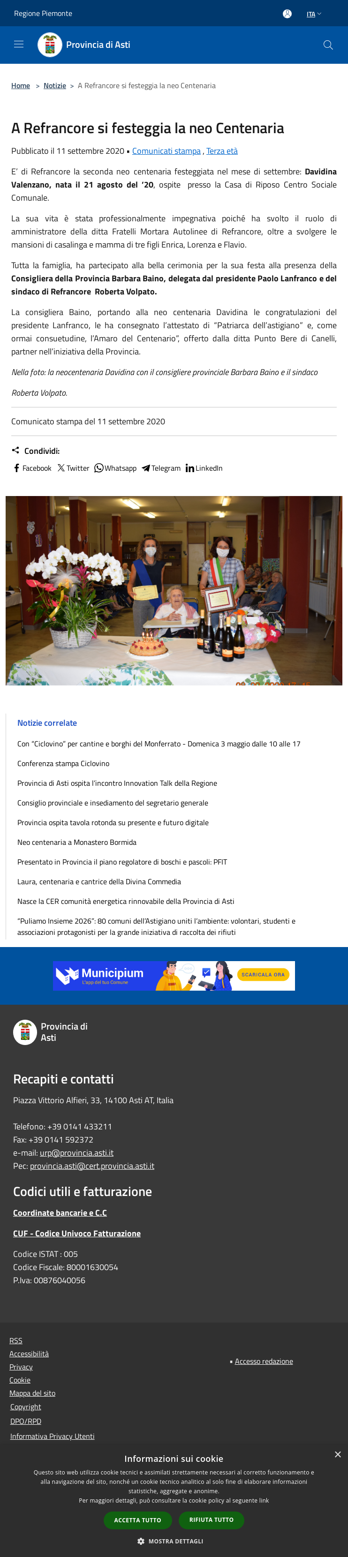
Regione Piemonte (43, 13)
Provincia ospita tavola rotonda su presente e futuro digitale (113, 822)
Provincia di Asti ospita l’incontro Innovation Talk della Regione (117, 783)
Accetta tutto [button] (137, 1520)
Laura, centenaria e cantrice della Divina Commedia (99, 881)
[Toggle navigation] (18, 44)
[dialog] (174, 1501)
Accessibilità (29, 1353)
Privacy (21, 1366)
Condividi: (35, 451)
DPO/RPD (25, 1421)
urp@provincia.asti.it (76, 1152)
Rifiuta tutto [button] (211, 1520)
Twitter (72, 468)
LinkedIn (203, 468)
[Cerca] (328, 45)
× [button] (337, 1455)
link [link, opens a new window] (264, 1500)
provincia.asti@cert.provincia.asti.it (92, 1165)
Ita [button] (315, 14)
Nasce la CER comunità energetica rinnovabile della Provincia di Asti (126, 901)
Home (20, 85)
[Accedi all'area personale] (287, 14)
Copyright (25, 1406)
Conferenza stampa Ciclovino (63, 763)
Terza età (222, 150)
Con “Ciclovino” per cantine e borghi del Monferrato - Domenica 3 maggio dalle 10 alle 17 (159, 743)
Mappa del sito (32, 1393)
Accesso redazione (264, 1361)
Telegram (160, 468)
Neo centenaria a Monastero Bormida (76, 842)
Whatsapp (114, 468)
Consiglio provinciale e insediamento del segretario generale (112, 802)
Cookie (19, 1379)
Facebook (31, 468)
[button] (174, 1541)
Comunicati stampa (166, 150)
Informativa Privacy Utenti (52, 1436)
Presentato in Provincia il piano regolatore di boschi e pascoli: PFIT (122, 861)
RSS (16, 1340)
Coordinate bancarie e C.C (60, 1212)
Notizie (55, 85)
